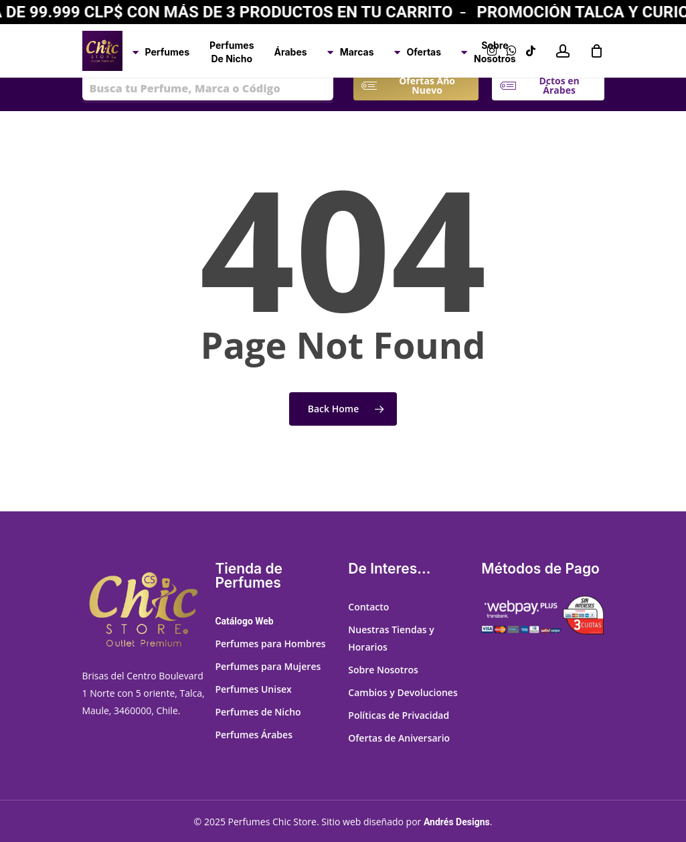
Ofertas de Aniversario (399, 738)
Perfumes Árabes (253, 734)
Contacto (368, 606)
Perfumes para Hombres (270, 643)
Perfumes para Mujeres (268, 666)
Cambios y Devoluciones (402, 692)
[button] (426, 85)
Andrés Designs (457, 822)
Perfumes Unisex (253, 689)
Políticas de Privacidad (398, 715)
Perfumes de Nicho (258, 711)
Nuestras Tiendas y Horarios (391, 638)
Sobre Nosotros (383, 669)
